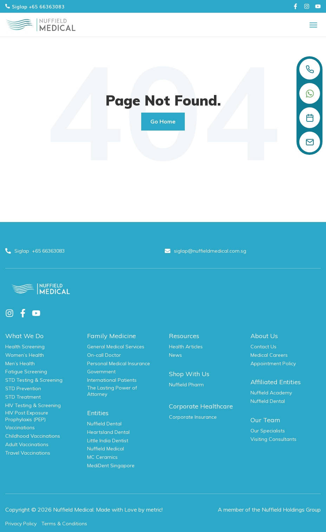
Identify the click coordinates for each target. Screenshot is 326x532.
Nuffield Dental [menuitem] (104, 423)
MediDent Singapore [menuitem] (111, 465)
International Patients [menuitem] (112, 380)
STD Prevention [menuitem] (23, 388)
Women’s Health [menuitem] (24, 355)
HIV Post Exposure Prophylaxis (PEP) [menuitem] (26, 416)
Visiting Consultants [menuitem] (273, 439)
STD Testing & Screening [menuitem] (34, 380)
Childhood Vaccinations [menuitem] (32, 436)
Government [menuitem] (101, 371)
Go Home (163, 121)
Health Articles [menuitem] (186, 346)
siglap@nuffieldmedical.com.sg (206, 251)
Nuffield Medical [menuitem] (105, 448)
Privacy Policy (21, 523)
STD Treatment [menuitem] (23, 397)
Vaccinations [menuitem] (20, 427)
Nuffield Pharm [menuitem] (186, 384)
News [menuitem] (175, 355)
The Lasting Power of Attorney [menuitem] (112, 391)
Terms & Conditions (64, 523)
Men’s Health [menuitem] (20, 363)
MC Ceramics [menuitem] (102, 457)
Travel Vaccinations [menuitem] (27, 453)
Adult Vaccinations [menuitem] (26, 444)
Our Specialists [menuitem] (267, 431)
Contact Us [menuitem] (263, 346)
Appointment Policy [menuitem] (273, 363)
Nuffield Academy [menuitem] (271, 393)
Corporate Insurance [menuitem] (193, 417)
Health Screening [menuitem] (25, 346)
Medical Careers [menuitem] (269, 355)
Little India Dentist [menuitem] (107, 440)
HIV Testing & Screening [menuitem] (33, 405)
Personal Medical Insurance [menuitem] (118, 363)
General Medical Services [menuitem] (115, 346)
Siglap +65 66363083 (35, 6)
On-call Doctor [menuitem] (104, 355)
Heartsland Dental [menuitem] (108, 432)
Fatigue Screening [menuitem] (26, 371)
